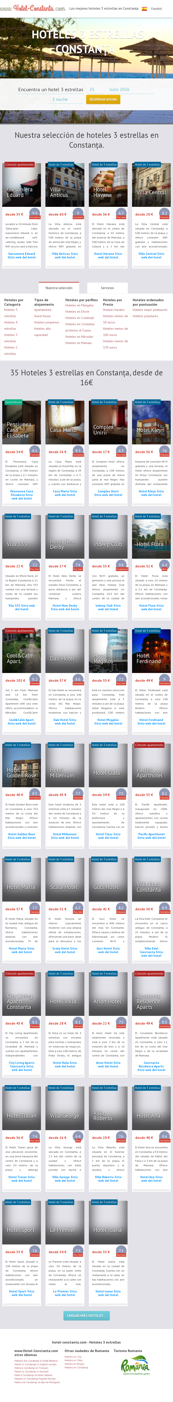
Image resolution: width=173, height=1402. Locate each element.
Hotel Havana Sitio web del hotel (108, 255)
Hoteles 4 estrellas (11, 325)
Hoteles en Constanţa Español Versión (35, 1378)
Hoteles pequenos (46, 322)
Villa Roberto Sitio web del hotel (108, 1179)
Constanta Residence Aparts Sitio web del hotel (151, 1066)
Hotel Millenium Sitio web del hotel (65, 836)
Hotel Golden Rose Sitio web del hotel (22, 836)
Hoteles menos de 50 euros (115, 319)
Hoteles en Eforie (77, 311)
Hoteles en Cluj (73, 1356)
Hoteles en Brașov (74, 1363)
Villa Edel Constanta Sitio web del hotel (151, 952)
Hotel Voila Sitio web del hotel (65, 1064)
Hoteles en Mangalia (79, 305)
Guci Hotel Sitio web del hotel (108, 950)
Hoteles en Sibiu (74, 1360)
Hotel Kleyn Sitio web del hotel (151, 493)
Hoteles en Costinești (79, 318)
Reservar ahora (103, 99)
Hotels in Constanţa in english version (35, 1364)
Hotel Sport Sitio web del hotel (21, 1293)
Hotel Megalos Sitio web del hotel (108, 721)
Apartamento (43, 310)
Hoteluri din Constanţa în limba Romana (36, 1360)
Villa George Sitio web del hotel (65, 1179)
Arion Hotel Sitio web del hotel (108, 1064)
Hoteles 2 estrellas (11, 350)
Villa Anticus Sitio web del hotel (65, 255)
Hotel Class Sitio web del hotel (108, 836)
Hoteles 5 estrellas (11, 313)
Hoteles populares (145, 316)
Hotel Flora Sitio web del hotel (151, 607)
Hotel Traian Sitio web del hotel (22, 1179)
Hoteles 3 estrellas (11, 338)
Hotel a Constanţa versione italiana (33, 1375)
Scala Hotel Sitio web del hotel (64, 950)
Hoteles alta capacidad (42, 332)
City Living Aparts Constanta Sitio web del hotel (21, 1066)
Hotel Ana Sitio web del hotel (151, 1179)
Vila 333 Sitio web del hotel (22, 607)
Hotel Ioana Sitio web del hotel (108, 1293)
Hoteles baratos (114, 310)
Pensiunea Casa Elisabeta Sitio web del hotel (21, 494)
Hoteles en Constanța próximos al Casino (79, 327)
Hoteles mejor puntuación (150, 310)
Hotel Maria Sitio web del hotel (21, 950)
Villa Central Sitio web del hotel (151, 255)
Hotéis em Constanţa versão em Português (37, 1382)
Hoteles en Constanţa (76, 1367)
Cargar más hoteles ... (86, 1315)
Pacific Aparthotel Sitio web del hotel (151, 836)
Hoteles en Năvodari (79, 337)
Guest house (42, 316)
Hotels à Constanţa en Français (31, 1368)
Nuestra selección (58, 288)
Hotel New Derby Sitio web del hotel (65, 607)
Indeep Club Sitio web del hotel (108, 607)
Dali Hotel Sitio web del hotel (65, 721)
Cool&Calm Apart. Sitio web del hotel (22, 721)
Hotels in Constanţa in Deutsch (31, 1371)
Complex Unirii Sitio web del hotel (108, 493)
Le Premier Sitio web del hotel (65, 1293)
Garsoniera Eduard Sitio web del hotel (22, 255)
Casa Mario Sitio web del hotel (65, 493)
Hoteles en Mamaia (78, 343)
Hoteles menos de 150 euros (115, 344)
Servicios (107, 288)
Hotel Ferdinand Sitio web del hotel (151, 721)
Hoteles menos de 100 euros (115, 332)
